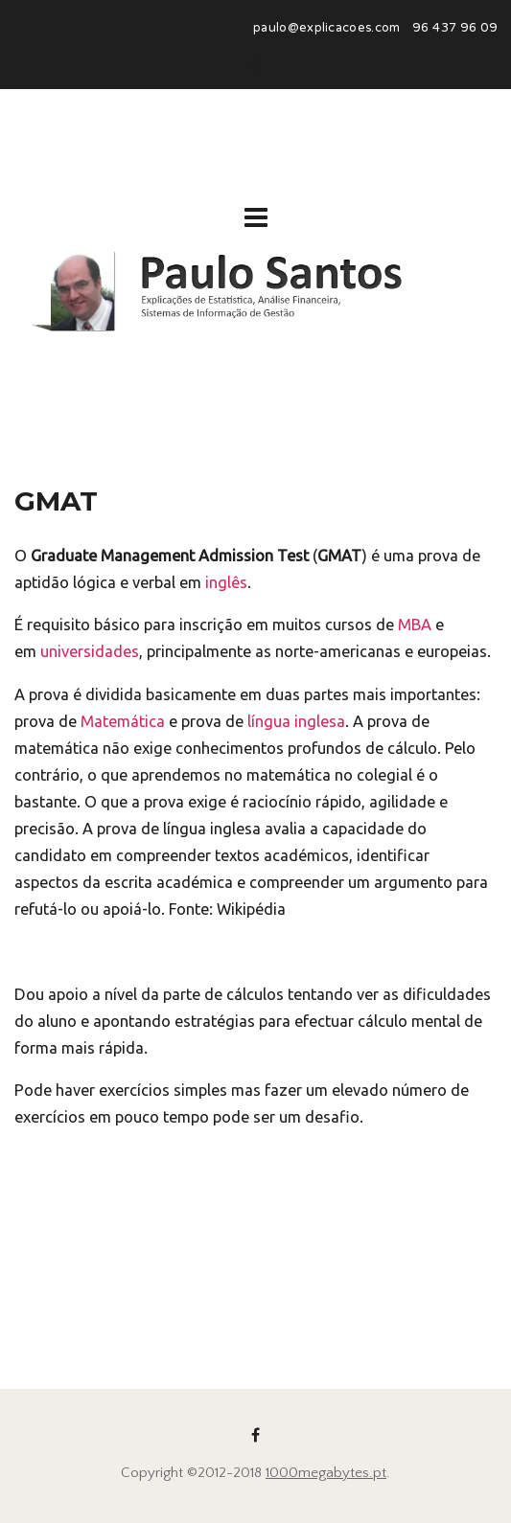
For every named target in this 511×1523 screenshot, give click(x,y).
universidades (89, 651)
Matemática (123, 721)
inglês (226, 582)
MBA (414, 624)
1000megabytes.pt (326, 1473)
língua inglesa (296, 721)
